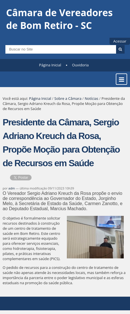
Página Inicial (50, 65)
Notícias (91, 98)
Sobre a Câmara (67, 98)
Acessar (119, 41)
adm (12, 188)
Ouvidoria (80, 65)
